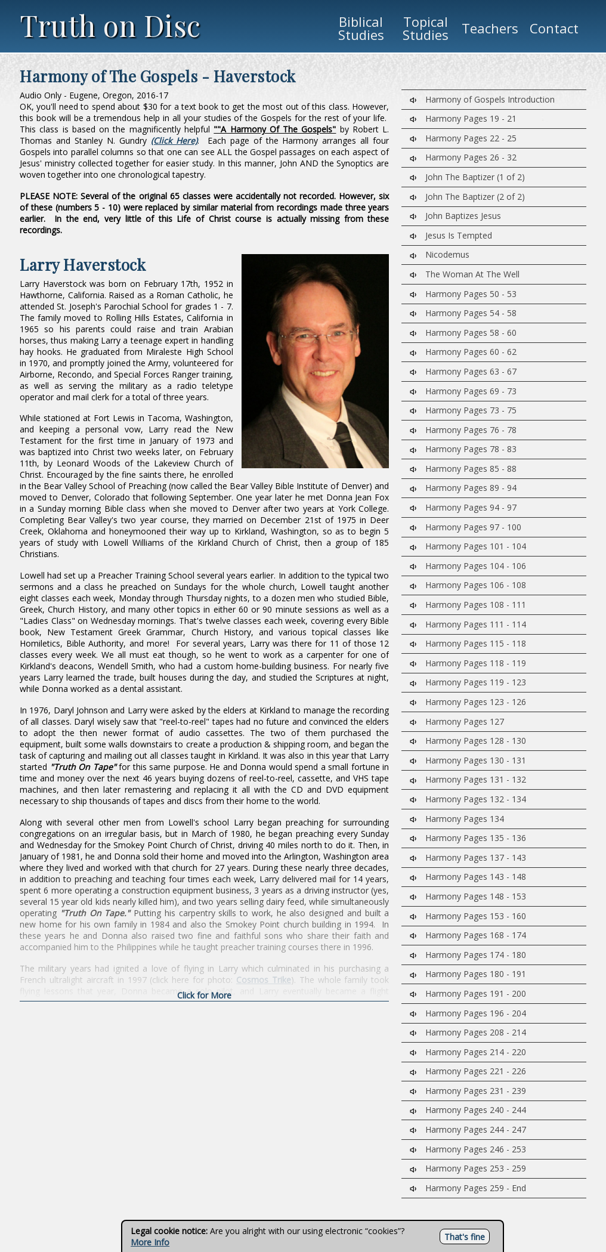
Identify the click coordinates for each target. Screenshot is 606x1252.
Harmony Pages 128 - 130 (468, 740)
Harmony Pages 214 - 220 (468, 1052)
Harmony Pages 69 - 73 (463, 391)
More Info (150, 1242)
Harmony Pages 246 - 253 (468, 1149)
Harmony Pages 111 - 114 (468, 624)
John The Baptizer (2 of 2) (467, 196)
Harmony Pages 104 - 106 (468, 565)
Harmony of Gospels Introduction (482, 99)
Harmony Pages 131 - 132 (468, 779)
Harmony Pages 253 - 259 (468, 1168)
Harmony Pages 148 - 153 (468, 896)
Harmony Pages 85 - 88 (463, 468)
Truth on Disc (110, 25)
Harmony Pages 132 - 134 (468, 799)
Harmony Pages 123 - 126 (468, 701)
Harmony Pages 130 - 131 (468, 760)
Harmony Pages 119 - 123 (468, 682)
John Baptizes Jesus (455, 215)
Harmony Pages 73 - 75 (463, 410)
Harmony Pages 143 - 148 (468, 876)
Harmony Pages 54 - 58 (463, 313)
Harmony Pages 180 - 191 (468, 973)
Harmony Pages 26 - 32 (463, 157)
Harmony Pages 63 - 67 (463, 371)
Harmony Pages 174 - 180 (468, 954)
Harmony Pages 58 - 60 (463, 332)
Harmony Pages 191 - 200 (468, 993)
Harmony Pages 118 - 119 (468, 663)
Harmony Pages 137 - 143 (468, 857)
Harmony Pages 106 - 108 (468, 585)
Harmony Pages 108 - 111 (468, 604)
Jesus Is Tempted (451, 235)
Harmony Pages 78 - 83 (463, 449)
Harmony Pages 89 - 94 (463, 487)
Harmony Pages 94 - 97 (463, 507)
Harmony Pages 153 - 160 (468, 916)
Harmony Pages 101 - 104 (468, 546)
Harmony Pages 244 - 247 (468, 1129)
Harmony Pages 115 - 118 (468, 643)
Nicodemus (439, 254)
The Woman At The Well (465, 274)
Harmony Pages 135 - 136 (468, 837)
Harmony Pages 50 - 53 (463, 293)
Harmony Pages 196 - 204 (468, 1013)
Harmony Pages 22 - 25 (463, 138)
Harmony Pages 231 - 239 (468, 1090)
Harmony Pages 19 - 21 (463, 118)
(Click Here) (174, 140)
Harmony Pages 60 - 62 (463, 351)
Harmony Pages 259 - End (468, 1188)
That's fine (464, 1236)
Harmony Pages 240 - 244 (468, 1109)
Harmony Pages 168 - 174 (468, 935)
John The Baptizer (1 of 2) (467, 177)
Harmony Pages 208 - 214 (468, 1032)
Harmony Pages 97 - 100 (465, 527)
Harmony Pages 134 (457, 818)
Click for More (204, 995)
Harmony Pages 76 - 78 (463, 429)
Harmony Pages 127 (457, 721)
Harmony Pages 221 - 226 (468, 1071)
